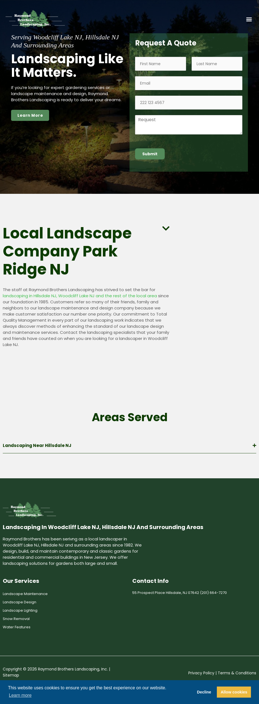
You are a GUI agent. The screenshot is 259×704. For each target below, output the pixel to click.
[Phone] (188, 103)
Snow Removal (16, 618)
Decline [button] (204, 692)
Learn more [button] (20, 695)
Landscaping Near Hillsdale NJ (37, 445)
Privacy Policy (201, 673)
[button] (248, 19)
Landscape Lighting (20, 610)
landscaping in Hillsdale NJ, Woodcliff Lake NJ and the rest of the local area (80, 296)
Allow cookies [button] (234, 692)
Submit (150, 154)
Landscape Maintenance (25, 593)
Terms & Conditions (237, 673)
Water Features (17, 627)
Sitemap (11, 675)
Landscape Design (19, 602)
